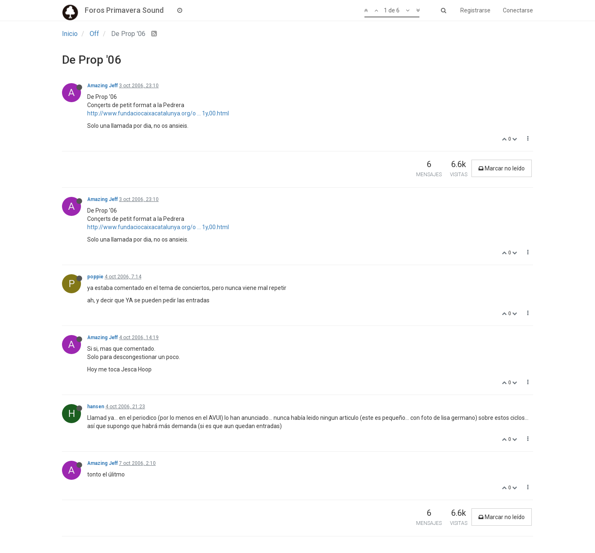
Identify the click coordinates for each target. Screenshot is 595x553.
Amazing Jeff (102, 86)
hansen (95, 406)
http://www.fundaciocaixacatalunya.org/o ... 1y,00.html (158, 113)
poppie (95, 277)
